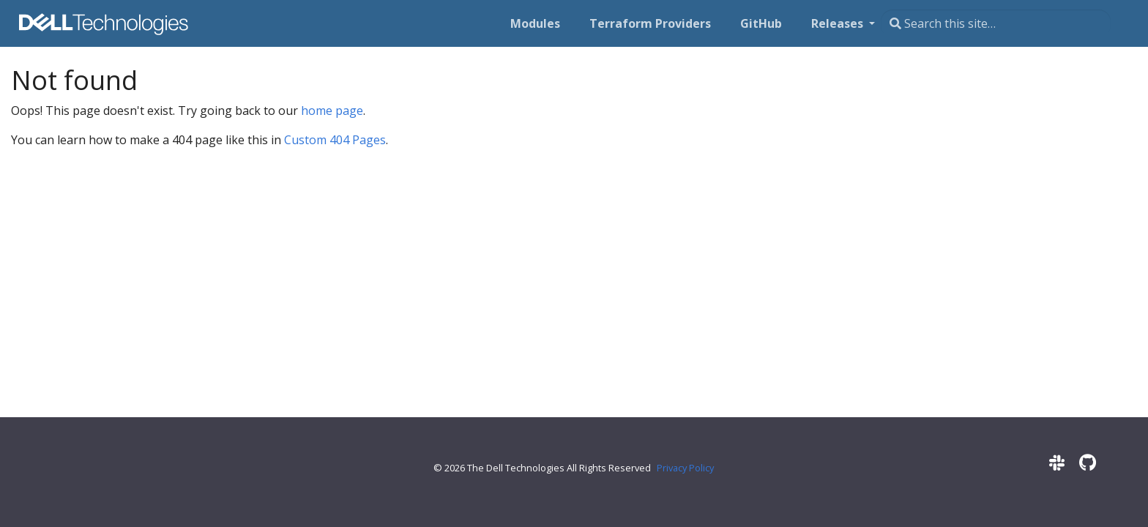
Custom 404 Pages (335, 140)
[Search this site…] (996, 23)
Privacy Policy (685, 467)
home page (332, 110)
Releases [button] (838, 23)
